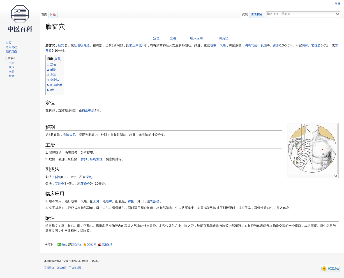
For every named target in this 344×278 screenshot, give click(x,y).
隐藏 (57, 58)
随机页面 (11, 51)
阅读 (245, 14)
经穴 (61, 45)
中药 (11, 63)
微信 (64, 244)
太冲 (96, 201)
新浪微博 (107, 244)
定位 (156, 38)
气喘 (222, 45)
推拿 (11, 76)
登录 (337, 3)
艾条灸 (85, 183)
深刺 (305, 45)
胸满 (248, 45)
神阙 (131, 201)
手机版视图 (75, 267)
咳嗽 (213, 45)
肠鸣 (93, 159)
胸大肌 (71, 135)
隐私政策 (62, 267)
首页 (9, 42)
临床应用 (196, 38)
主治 (173, 38)
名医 (11, 71)
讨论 (53, 14)
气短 (254, 45)
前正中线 (135, 45)
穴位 (11, 67)
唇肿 (84, 159)
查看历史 (257, 14)
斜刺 (276, 45)
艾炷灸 (316, 45)
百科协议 (49, 267)
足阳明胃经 (82, 45)
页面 (44, 14)
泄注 (99, 159)
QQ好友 (77, 244)
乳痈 (264, 45)
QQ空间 (92, 244)
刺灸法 (224, 38)
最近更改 (11, 47)
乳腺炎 (154, 201)
